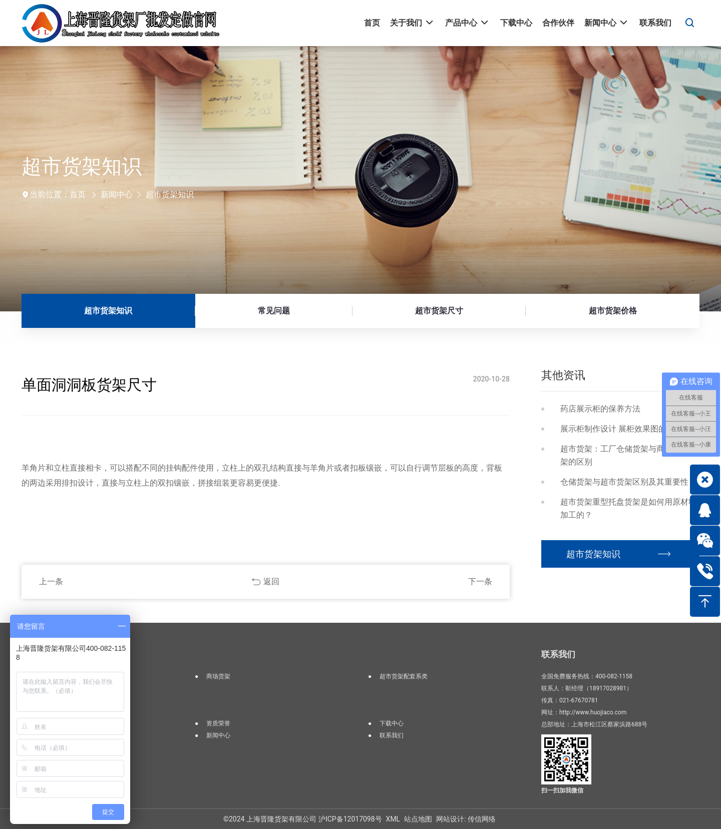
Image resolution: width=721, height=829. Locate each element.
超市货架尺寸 (439, 310)
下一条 (480, 581)
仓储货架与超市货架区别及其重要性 (624, 482)
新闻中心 (117, 194)
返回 (271, 581)
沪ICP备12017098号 (350, 819)
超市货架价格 (613, 310)
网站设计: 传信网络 (466, 819)
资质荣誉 (218, 723)
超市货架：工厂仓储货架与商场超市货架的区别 (628, 455)
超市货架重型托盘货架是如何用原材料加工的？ (628, 508)
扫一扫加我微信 (562, 790)
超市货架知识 (170, 194)
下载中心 (392, 723)
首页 (78, 194)
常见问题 (274, 310)
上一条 (51, 581)
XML (393, 819)
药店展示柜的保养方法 (600, 408)
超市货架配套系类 (404, 676)
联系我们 (392, 735)
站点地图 (418, 819)
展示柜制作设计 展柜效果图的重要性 (625, 429)
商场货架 (218, 676)
